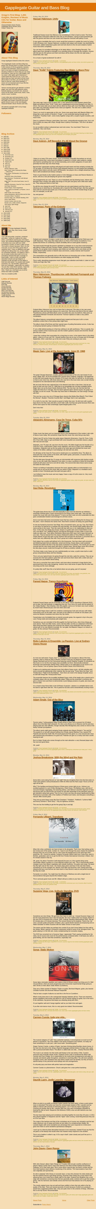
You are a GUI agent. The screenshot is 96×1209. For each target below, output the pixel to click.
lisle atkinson (75, 810)
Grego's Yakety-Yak (7, 28)
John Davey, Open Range (46, 1148)
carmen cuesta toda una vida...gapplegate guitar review (51, 1072)
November (8, 156)
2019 (5, 144)
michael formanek (43, 344)
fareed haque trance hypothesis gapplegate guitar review (73, 633)
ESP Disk (4, 284)
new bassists (76, 573)
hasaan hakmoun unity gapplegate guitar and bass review (65, 62)
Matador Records (7, 289)
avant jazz (40, 1140)
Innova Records (6, 286)
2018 (5, 146)
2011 (5, 217)
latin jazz (88, 1072)
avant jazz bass (41, 343)
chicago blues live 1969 (58, 412)
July (6, 163)
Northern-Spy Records (8, 293)
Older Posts (90, 1200)
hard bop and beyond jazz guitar (77, 808)
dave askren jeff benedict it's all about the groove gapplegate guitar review (56, 198)
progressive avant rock (80, 266)
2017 (5, 147)
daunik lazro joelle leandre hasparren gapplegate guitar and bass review (62, 1140)
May (6, 167)
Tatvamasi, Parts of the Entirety (49, 206)
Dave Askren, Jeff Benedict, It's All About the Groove (60, 141)
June (6, 165)
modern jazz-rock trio (52, 1196)
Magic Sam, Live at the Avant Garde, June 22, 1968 (59, 351)
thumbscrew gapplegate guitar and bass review (70, 344)
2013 (5, 213)
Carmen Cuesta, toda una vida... (49, 1017)
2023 (5, 136)
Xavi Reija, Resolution (44, 488)
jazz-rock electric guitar (63, 1194)
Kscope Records (6, 287)
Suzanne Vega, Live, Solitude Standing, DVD (56, 891)
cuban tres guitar (78, 480)
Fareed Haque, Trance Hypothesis (50, 581)
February (7, 209)
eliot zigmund (65, 808)
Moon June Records (7, 290)
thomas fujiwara (53, 344)
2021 (5, 140)
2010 (5, 218)
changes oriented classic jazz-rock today (47, 883)
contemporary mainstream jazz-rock (68, 883)
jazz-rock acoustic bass (50, 1194)
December (8, 155)
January (7, 211)
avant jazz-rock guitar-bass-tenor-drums (62, 266)
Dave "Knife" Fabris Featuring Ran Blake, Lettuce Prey (61, 70)
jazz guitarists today (52, 884)
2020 (5, 142)
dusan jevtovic (51, 573)
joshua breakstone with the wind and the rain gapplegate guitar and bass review (61, 809)
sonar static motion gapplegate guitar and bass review (76, 1010)
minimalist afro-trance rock (54, 1010)
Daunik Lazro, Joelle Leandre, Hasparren (54, 1079)
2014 (5, 153)
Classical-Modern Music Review (11, 25)
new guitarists (83, 573)
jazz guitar (73, 134)
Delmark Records (7, 283)
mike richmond (83, 810)
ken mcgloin (43, 1196)
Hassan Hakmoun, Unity (45, 18)
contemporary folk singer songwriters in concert (49, 941)
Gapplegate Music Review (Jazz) (11, 26)
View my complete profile (9, 274)
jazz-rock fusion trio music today (63, 573)
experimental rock (41, 1010)
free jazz (52, 1142)
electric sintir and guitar (43, 62)
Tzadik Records (6, 295)
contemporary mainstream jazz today (74, 749)
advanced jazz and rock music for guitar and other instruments (53, 133)
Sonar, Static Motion (43, 949)
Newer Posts (37, 1200)
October (7, 158)
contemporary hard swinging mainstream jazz (49, 808)
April (6, 206)
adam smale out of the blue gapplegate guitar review (51, 749)
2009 (5, 220)
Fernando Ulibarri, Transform (48, 816)
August (7, 161)
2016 (5, 149)
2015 (5, 151)
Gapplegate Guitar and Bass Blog (37, 7)
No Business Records (8, 292)
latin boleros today (81, 1072)
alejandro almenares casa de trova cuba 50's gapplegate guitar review (55, 480)
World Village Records (8, 296)
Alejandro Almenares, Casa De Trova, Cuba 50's (57, 419)
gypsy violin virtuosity (61, 692)
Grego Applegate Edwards (18, 228)
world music (44, 63)
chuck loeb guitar (71, 1072)
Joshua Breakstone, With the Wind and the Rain (57, 757)
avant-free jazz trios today (62, 343)
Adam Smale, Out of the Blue (48, 699)
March (7, 208)
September (8, 160)
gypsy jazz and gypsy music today (46, 692)
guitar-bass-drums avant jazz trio (77, 343)
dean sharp (40, 1194)
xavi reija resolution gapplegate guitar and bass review (64, 574)
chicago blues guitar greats (44, 412)
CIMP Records (6, 281)
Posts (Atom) (46, 1204)
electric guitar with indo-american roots (47, 633)
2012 (5, 215)
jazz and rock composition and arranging (59, 134)
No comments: (63, 132)
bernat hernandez (41, 573)
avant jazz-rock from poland (44, 266)
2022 (5, 138)
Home (64, 1200)
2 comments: (62, 61)
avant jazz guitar (50, 343)
